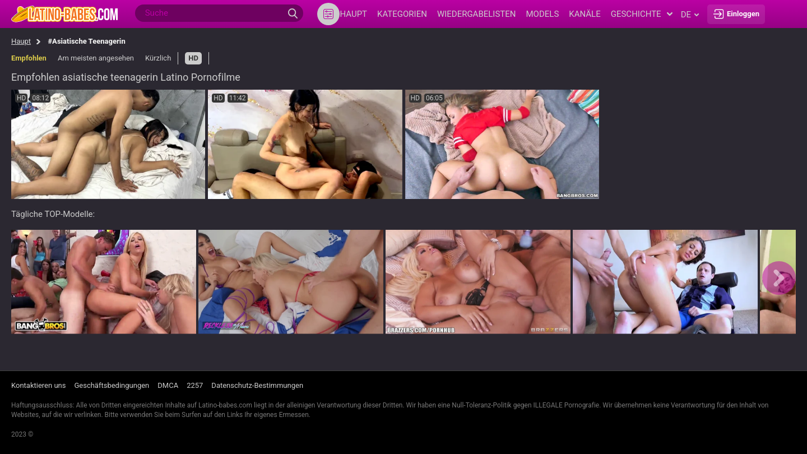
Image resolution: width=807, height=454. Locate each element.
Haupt (21, 41)
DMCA (167, 385)
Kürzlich (158, 58)
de (690, 15)
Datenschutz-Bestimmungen (257, 385)
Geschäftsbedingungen (111, 385)
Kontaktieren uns (38, 385)
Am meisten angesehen (96, 58)
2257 (195, 385)
